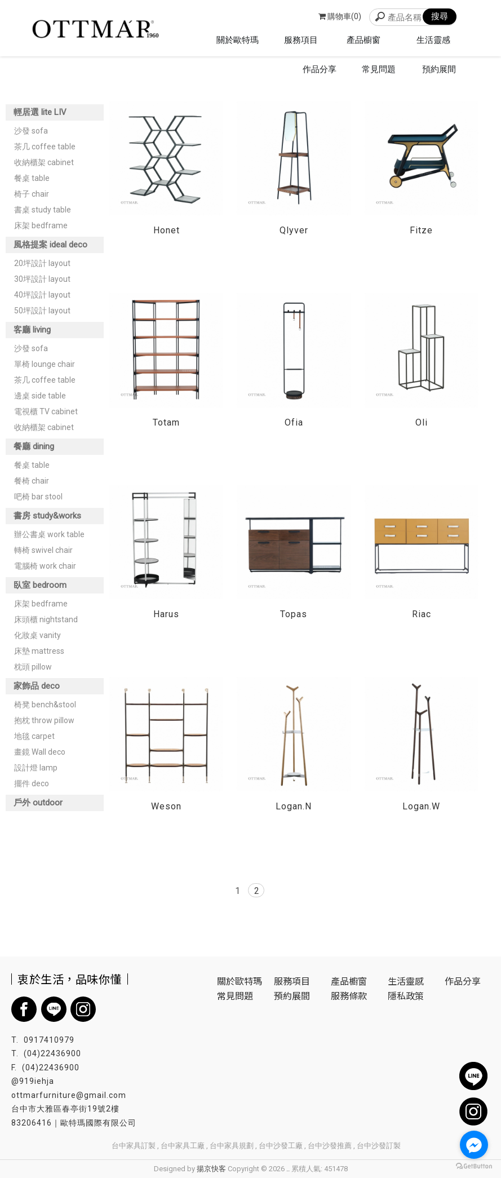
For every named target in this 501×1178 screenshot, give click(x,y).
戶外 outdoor (38, 803)
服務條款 (349, 995)
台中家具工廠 (183, 1145)
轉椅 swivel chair (43, 550)
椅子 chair (31, 193)
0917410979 (49, 1039)
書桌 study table (42, 209)
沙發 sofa (31, 130)
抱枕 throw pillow (44, 720)
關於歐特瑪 (239, 980)
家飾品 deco (37, 686)
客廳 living (32, 330)
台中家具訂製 (134, 1145)
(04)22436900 (52, 1053)
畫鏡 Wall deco (39, 751)
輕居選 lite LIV (40, 112)
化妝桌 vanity (37, 635)
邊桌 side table (40, 395)
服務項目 (292, 980)
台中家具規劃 (232, 1145)
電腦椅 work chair (45, 565)
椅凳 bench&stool (45, 704)
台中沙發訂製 (379, 1145)
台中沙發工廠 (281, 1145)
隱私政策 (406, 995)
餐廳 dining (34, 446)
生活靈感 (406, 980)
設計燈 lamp (35, 767)
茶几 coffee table (45, 146)
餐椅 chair (31, 480)
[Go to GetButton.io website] (474, 1166)
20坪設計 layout (42, 263)
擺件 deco (31, 783)
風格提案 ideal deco (50, 245)
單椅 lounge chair (44, 364)
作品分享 (463, 980)
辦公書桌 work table (49, 534)
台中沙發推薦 (330, 1145)
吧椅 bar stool (38, 496)
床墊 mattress (39, 651)
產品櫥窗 (349, 980)
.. (288, 1168)
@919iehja (32, 1081)
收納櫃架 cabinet (44, 162)
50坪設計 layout (42, 310)
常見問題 (235, 995)
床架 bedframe (41, 225)
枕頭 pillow (33, 666)
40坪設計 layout (42, 294)
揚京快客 (211, 1168)
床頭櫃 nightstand (46, 619)
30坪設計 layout (42, 279)
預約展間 (292, 995)
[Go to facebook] (474, 1145)
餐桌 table (32, 178)
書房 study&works (47, 516)
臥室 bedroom (40, 585)
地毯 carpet (34, 736)
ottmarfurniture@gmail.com (68, 1095)
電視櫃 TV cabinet (46, 411)
